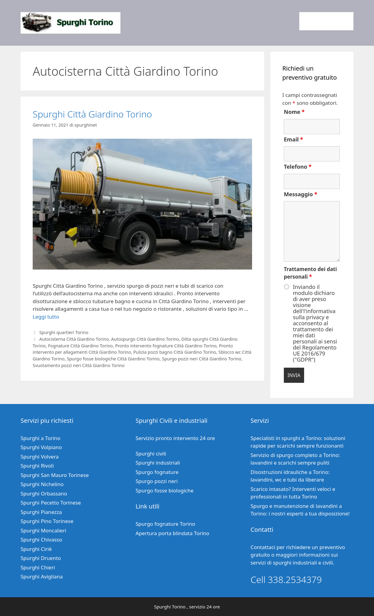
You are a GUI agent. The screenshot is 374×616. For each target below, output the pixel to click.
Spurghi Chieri (38, 567)
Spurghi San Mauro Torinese (55, 475)
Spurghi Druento (41, 558)
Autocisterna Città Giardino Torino (74, 339)
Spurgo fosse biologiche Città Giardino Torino (113, 359)
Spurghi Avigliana (42, 576)
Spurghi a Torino (41, 438)
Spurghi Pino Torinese (47, 521)
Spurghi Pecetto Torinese (51, 502)
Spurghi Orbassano (44, 493)
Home (311, 21)
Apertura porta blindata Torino (172, 533)
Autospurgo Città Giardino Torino (145, 339)
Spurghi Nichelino (42, 484)
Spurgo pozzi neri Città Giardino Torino (201, 359)
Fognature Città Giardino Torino (80, 346)
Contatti (338, 21)
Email (293, 139)
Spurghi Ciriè (36, 548)
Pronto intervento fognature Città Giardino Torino (165, 346)
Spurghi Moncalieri (43, 530)
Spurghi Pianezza (41, 511)
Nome (294, 111)
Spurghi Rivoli (37, 465)
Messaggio (300, 194)
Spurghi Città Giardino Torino (92, 114)
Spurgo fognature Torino (165, 523)
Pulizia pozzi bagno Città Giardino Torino (174, 352)
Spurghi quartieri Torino (63, 332)
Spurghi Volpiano (41, 447)
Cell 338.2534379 (286, 579)
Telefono (298, 166)
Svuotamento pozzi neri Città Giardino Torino (79, 365)
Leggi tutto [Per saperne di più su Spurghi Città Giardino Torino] (46, 316)
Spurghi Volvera (40, 456)
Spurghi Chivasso (41, 539)
